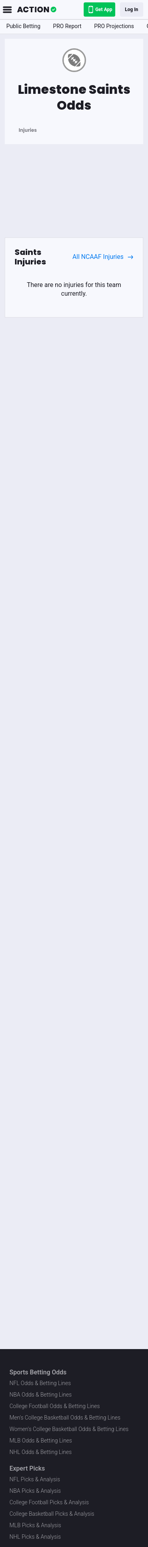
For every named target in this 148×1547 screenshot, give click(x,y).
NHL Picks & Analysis (35, 1537)
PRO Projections (114, 26)
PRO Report (67, 26)
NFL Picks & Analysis (34, 1479)
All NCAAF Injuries (102, 256)
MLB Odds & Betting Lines (40, 1440)
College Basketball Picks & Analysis (51, 1514)
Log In (131, 9)
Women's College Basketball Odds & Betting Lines (69, 1429)
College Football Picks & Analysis (49, 1502)
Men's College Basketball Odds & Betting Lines (64, 1417)
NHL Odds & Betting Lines (40, 1452)
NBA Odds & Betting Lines (40, 1394)
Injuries (28, 130)
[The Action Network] (36, 9)
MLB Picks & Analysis (35, 1525)
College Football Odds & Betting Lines (54, 1406)
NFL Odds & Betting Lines (40, 1383)
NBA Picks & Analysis (35, 1491)
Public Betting (23, 26)
